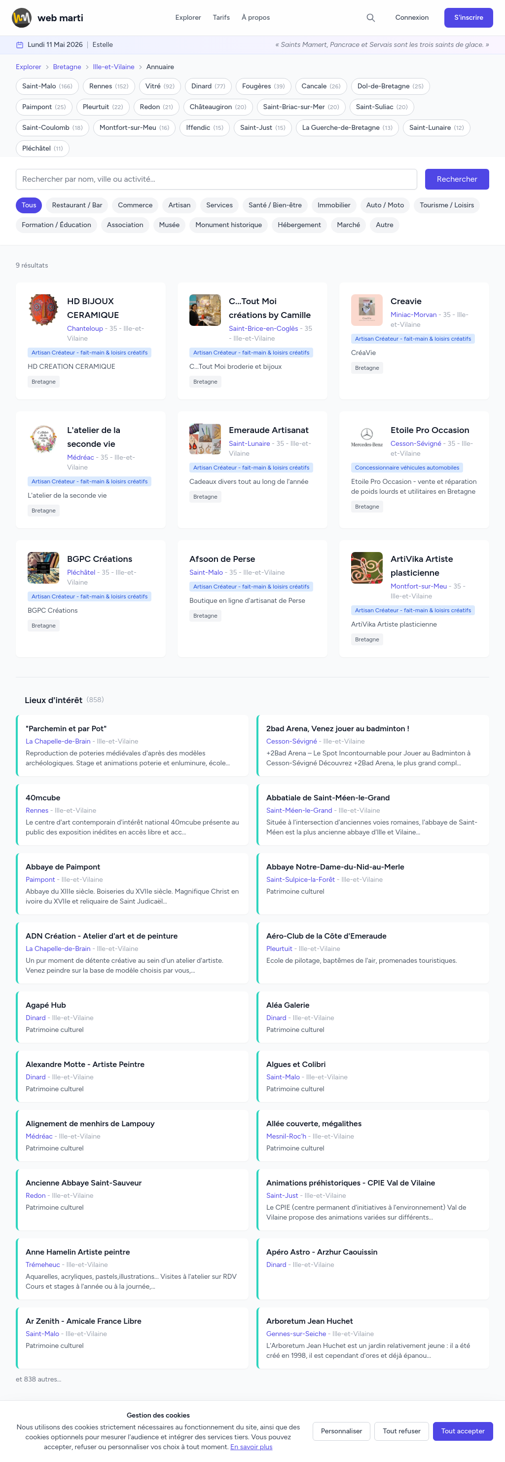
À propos (256, 17)
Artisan (179, 205)
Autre (384, 225)
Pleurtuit (103, 107)
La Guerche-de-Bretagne (347, 127)
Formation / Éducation (56, 225)
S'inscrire (468, 17)
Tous (29, 205)
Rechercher (457, 179)
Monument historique (228, 225)
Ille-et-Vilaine (114, 67)
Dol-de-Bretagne (391, 86)
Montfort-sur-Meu (135, 127)
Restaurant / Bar (77, 205)
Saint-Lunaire (436, 127)
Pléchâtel (42, 148)
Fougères (263, 86)
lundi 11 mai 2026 (55, 44)
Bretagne (67, 67)
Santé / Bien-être (275, 205)
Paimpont (44, 107)
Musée (169, 225)
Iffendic (204, 127)
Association (125, 225)
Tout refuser (402, 1431)
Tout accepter (463, 1431)
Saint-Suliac (382, 107)
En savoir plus (251, 1447)
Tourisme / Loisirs (447, 205)
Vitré (160, 86)
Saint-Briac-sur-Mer (301, 107)
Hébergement (299, 225)
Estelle (102, 44)
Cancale (321, 86)
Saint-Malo (47, 86)
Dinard (208, 86)
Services (219, 205)
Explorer (188, 17)
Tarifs (221, 17)
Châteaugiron (218, 107)
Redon (156, 107)
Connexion (412, 17)
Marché (348, 225)
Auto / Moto (385, 205)
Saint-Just (263, 127)
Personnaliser (341, 1431)
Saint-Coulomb (52, 127)
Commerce (135, 205)
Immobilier (334, 205)
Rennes (109, 86)
